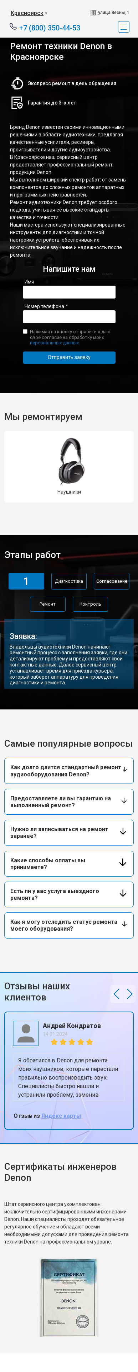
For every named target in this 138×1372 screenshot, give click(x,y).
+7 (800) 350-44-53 (49, 27)
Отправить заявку (69, 357)
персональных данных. (55, 342)
